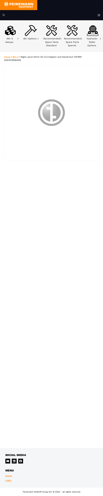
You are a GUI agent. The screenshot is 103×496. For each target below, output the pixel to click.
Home (7, 57)
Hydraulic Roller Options (94, 42)
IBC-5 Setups (12, 40)
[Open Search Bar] (4, 15)
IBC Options (31, 38)
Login (8, 480)
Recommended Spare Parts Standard (52, 42)
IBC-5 (15, 57)
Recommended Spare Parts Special (73, 42)
